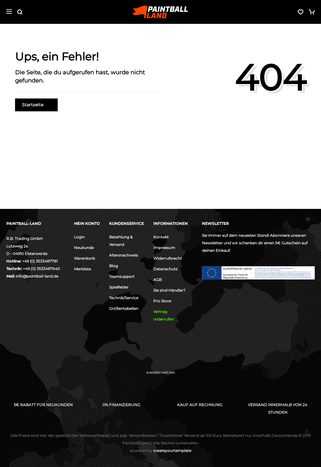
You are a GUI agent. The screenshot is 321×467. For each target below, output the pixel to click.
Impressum (164, 247)
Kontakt (161, 237)
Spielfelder (119, 287)
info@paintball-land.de (37, 276)
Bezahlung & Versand (121, 241)
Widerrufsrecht (167, 258)
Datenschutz (165, 269)
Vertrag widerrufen (163, 315)
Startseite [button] (36, 105)
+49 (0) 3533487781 (40, 261)
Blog (113, 265)
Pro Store (162, 301)
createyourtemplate (160, 450)
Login (79, 237)
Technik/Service (123, 297)
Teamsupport (121, 276)
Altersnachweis (123, 255)
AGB (157, 279)
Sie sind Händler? (169, 290)
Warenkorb (84, 258)
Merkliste (82, 269)
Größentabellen (123, 308)
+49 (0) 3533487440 (41, 268)
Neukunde (84, 247)
